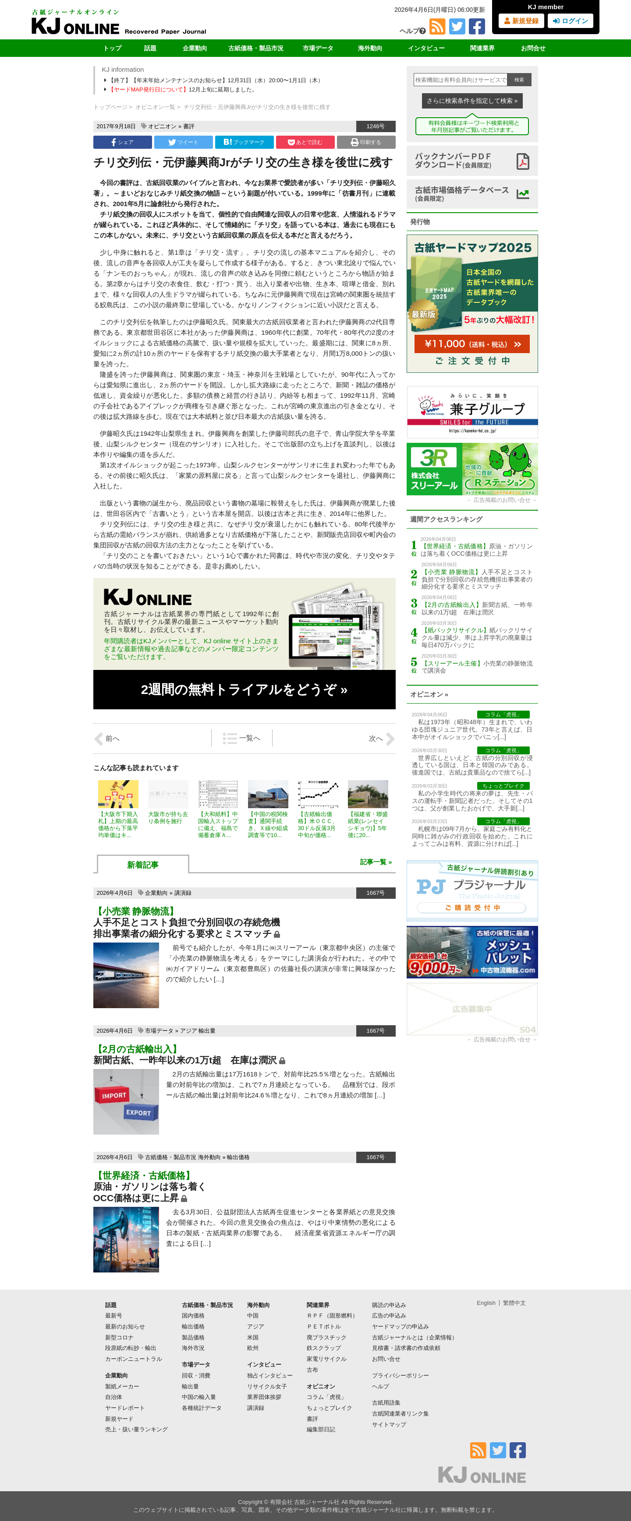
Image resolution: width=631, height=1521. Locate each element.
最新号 (113, 1315)
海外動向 (370, 48)
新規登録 (521, 21)
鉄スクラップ (324, 1348)
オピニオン (162, 126)
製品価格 (193, 1337)
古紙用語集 (386, 1402)
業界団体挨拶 (264, 1397)
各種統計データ (202, 1408)
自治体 (113, 1397)
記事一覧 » (376, 862)
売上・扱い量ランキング (136, 1429)
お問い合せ (386, 1359)
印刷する (366, 142)
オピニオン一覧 (155, 107)
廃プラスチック (327, 1337)
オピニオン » (429, 694)
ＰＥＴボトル (324, 1326)
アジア (188, 1030)
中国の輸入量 (199, 1397)
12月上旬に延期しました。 (182, 89)
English (486, 1303)
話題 (150, 48)
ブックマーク (244, 142)
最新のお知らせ (125, 1326)
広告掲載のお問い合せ (502, 500)
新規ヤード (119, 1419)
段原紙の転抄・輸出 (130, 1348)
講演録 (182, 893)
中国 (253, 1315)
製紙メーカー (122, 1386)
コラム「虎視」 (327, 1397)
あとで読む (305, 142)
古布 (312, 1370)
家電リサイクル (327, 1359)
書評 (189, 126)
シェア (122, 142)
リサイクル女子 (267, 1386)
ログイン (570, 21)
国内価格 (193, 1315)
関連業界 (482, 48)
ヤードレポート (125, 1408)
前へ (106, 739)
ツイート (183, 142)
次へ (382, 739)
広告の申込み (389, 1315)
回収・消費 (196, 1375)
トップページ (110, 107)
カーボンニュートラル (133, 1359)
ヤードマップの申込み (400, 1326)
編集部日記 (321, 1429)
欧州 (253, 1348)
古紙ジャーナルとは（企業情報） (414, 1337)
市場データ (318, 48)
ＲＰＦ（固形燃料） (332, 1315)
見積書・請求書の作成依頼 (406, 1348)
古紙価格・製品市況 (256, 48)
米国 (253, 1337)
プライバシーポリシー (400, 1375)
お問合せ (533, 48)
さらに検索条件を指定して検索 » (472, 100)
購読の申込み (389, 1305)
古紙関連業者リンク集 (400, 1413)
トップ (112, 48)
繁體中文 (514, 1303)
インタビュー (426, 48)
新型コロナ (119, 1337)
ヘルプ (413, 31)
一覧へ (241, 739)
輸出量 (207, 1030)
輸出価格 (238, 1157)
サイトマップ (389, 1424)
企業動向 (195, 48)
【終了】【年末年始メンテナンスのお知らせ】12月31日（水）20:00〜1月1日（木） (215, 80)
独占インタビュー (270, 1375)
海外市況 (193, 1348)
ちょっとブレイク (329, 1408)
